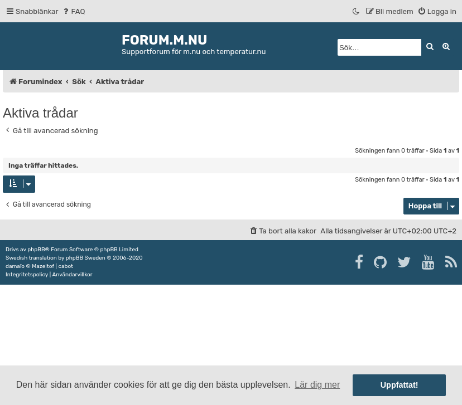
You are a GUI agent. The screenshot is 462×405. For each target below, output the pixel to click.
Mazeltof (43, 266)
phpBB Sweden (85, 258)
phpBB (36, 249)
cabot (65, 266)
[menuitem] (73, 11)
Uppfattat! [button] (399, 384)
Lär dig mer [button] (317, 384)
